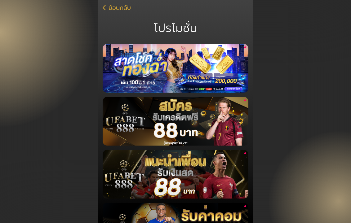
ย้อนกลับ (118, 8)
